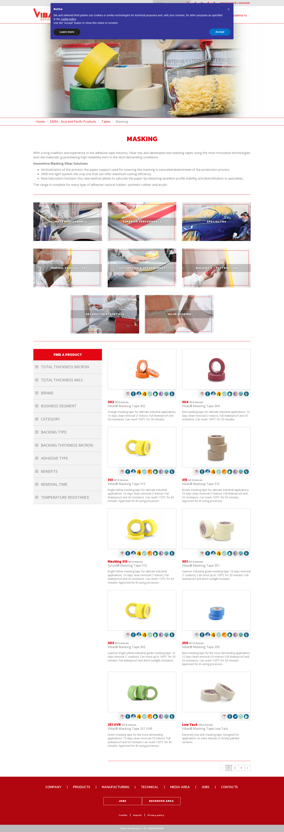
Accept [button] (219, 31)
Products (81, 786)
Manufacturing (115, 786)
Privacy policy (156, 815)
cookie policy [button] (68, 19)
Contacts (240, 16)
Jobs (205, 786)
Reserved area (161, 801)
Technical (150, 786)
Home (40, 121)
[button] (228, 9)
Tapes (105, 121)
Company (53, 786)
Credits (123, 815)
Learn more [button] (67, 31)
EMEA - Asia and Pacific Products (73, 121)
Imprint (137, 815)
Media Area (180, 786)
